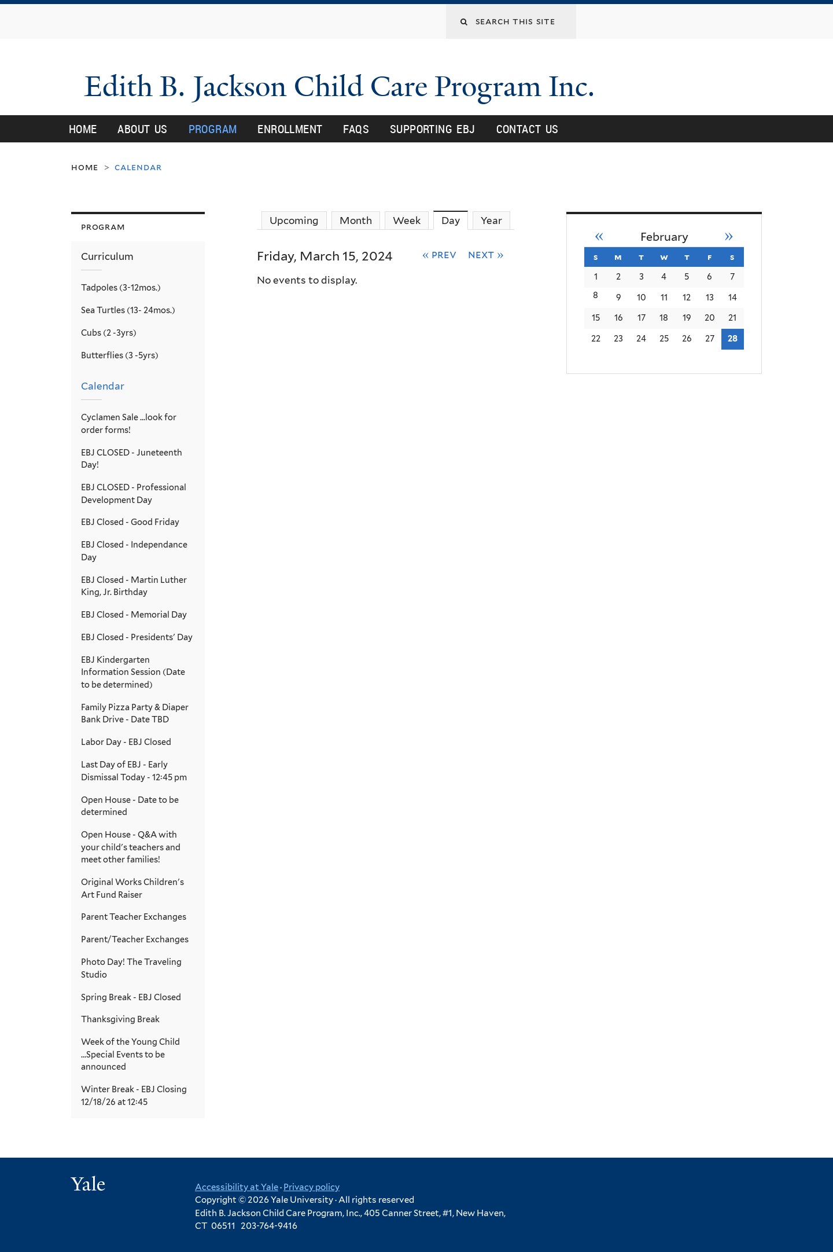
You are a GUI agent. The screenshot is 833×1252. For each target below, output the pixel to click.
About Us (142, 129)
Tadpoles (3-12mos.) (121, 287)
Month (356, 220)
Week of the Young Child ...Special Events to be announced (130, 1054)
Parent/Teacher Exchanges (135, 939)
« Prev (439, 254)
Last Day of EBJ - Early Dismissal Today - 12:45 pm (134, 770)
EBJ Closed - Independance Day (134, 550)
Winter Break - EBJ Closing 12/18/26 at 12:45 (134, 1095)
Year (491, 220)
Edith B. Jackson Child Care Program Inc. (354, 86)
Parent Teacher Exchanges (133, 916)
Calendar (102, 386)
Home (83, 129)
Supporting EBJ (433, 129)
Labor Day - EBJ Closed (126, 742)
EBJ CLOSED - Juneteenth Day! (131, 458)
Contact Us (527, 129)
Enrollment (289, 129)
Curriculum (107, 256)
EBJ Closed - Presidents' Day (137, 637)
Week (407, 220)
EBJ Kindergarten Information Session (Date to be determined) (133, 672)
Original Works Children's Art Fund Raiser (132, 888)
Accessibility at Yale (236, 1186)
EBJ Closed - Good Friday (130, 522)
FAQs (356, 129)
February (664, 236)
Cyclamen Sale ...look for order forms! (128, 423)
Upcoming (294, 220)
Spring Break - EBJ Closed (131, 996)
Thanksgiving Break (120, 1019)
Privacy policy (311, 1186)
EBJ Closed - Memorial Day (134, 614)
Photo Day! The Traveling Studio (131, 968)
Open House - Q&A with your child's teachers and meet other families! (130, 846)
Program (213, 129)
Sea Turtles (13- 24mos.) (128, 310)
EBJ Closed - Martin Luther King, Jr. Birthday (134, 585)
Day (454, 220)
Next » (486, 254)
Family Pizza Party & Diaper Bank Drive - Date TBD (135, 713)
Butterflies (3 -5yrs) (120, 354)
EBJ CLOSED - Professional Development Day (133, 493)
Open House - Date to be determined (130, 805)
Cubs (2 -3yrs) (109, 332)
